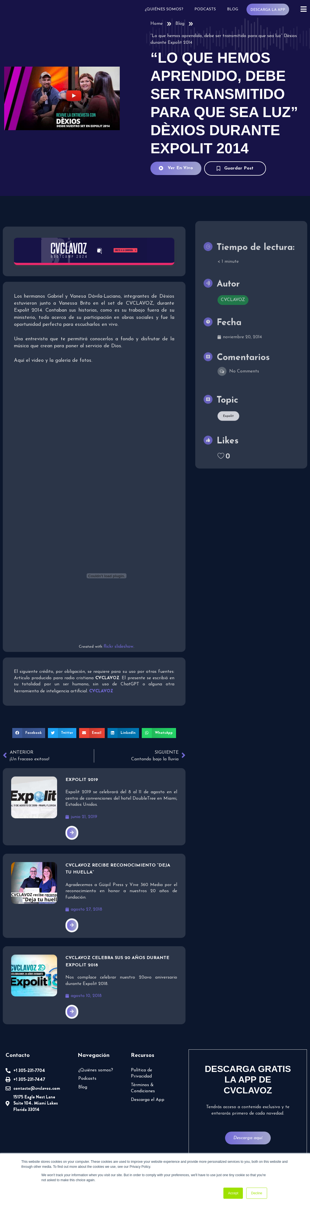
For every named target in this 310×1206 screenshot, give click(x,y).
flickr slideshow (118, 646)
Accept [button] (233, 1193)
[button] (28, 733)
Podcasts (205, 9)
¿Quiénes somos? (164, 9)
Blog (232, 9)
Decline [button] (256, 1193)
